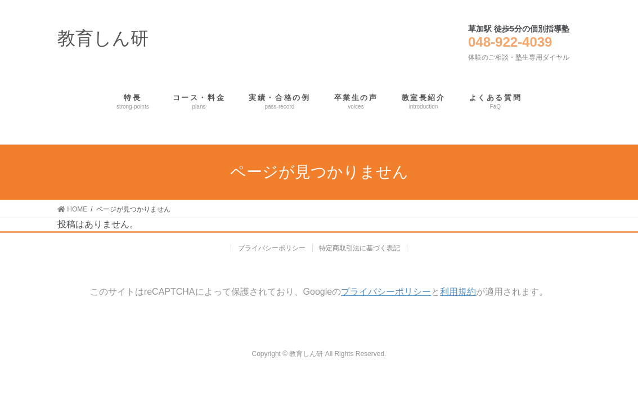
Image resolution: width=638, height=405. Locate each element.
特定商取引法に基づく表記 (360, 248)
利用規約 (458, 291)
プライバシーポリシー (271, 248)
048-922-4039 (510, 42)
